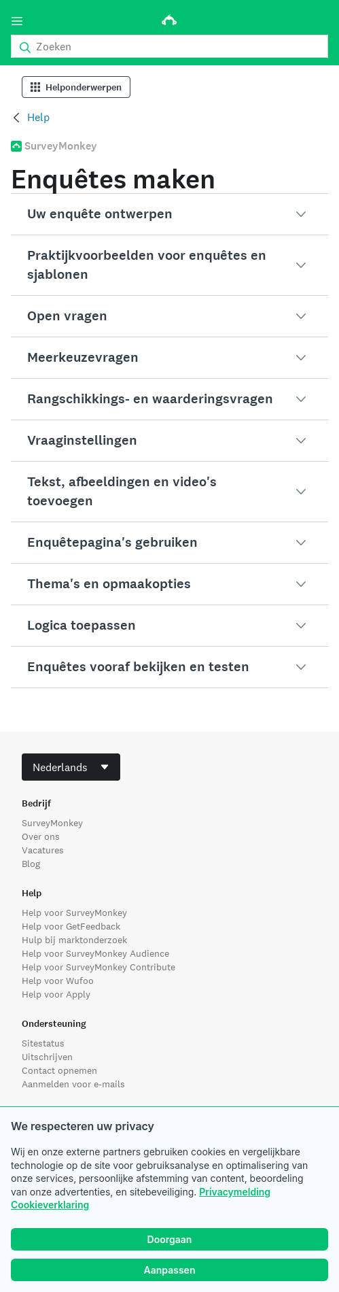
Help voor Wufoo (58, 980)
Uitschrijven (47, 1057)
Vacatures (43, 850)
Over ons (41, 836)
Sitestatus (43, 1043)
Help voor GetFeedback (71, 926)
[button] (169, 214)
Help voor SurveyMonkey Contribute (98, 967)
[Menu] (17, 21)
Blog (31, 863)
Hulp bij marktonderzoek (74, 940)
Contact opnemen (59, 1070)
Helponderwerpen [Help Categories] (76, 87)
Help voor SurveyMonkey (74, 912)
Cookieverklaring (50, 1204)
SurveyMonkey (52, 823)
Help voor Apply (56, 994)
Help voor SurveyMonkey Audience (95, 953)
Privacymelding (234, 1191)
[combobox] (71, 767)
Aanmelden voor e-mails (73, 1084)
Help (38, 117)
